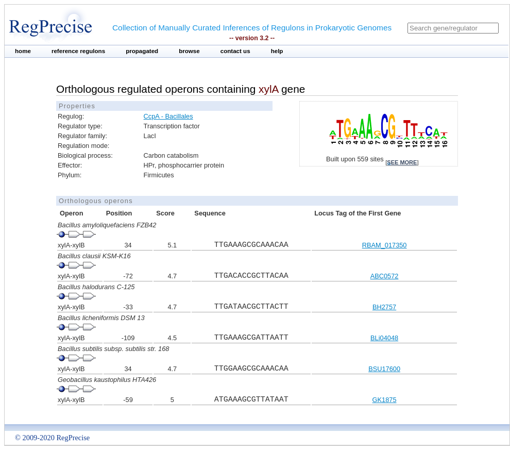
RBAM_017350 (384, 245)
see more (402, 162)
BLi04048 (384, 338)
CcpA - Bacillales (168, 116)
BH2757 (384, 307)
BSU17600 (384, 369)
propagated (142, 51)
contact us (235, 51)
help (277, 51)
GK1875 (384, 400)
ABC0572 (384, 276)
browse (189, 51)
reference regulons (78, 51)
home (23, 51)
